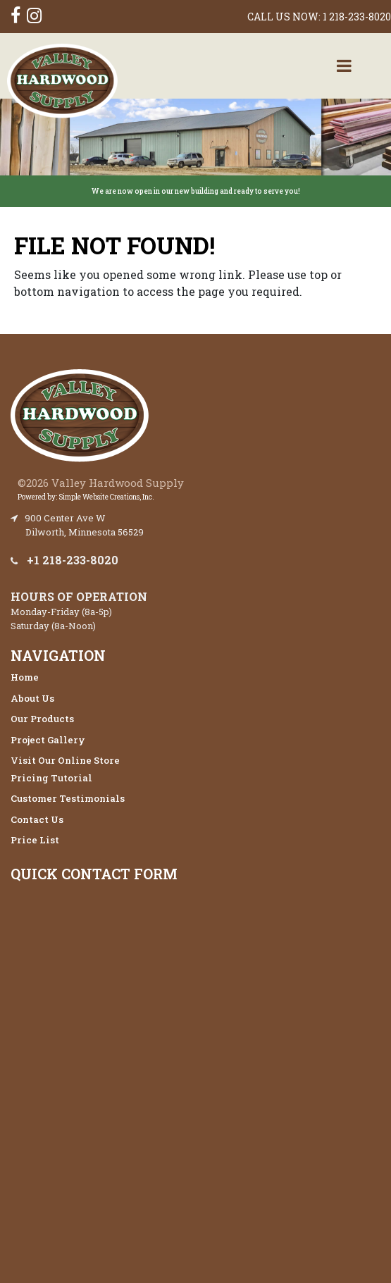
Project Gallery (48, 739)
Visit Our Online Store (65, 760)
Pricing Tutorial (51, 777)
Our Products (42, 718)
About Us (32, 698)
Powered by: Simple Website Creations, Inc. (86, 497)
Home (25, 677)
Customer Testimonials (68, 798)
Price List (35, 839)
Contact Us (37, 819)
